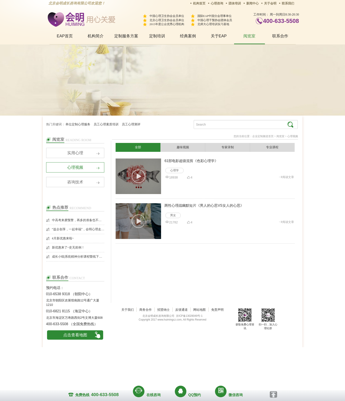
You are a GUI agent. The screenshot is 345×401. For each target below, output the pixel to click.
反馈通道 (181, 363)
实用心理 (83, 153)
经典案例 (188, 36)
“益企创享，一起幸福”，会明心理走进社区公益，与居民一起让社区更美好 (78, 229)
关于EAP (219, 36)
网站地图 (199, 363)
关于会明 (270, 3)
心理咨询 (217, 3)
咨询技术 (83, 182)
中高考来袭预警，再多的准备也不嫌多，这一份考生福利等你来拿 (78, 220)
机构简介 (96, 36)
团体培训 (235, 3)
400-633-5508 (281, 21)
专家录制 (227, 147)
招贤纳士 (163, 363)
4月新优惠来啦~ (63, 239)
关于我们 (127, 363)
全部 (138, 147)
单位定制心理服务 (77, 124)
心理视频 (83, 168)
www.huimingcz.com (170, 373)
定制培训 (157, 36)
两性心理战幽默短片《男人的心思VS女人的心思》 (204, 206)
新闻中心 (252, 3)
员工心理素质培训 (106, 124)
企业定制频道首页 (263, 136)
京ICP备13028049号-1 (189, 369)
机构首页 (199, 3)
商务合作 (145, 363)
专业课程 (272, 147)
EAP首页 (65, 36)
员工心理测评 (131, 124)
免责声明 (217, 363)
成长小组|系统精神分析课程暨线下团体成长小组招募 (78, 257)
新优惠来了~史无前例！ (68, 248)
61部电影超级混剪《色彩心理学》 (191, 161)
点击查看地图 (75, 335)
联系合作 (280, 36)
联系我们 (288, 3)
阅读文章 (286, 177)
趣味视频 (183, 147)
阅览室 (249, 36)
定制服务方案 (126, 36)
